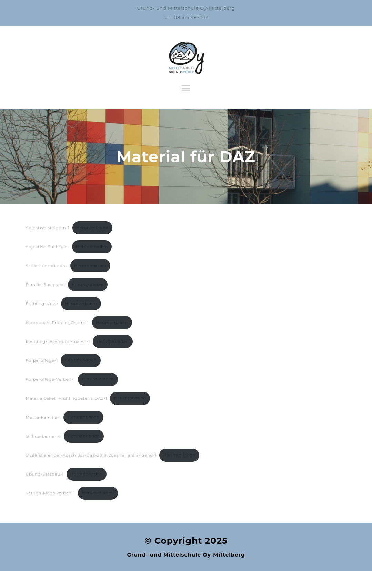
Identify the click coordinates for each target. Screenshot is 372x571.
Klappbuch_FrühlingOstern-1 (57, 322)
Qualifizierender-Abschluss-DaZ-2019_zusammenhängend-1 (91, 454)
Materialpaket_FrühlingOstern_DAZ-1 (66, 398)
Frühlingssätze (42, 303)
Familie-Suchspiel (45, 284)
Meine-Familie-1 (43, 417)
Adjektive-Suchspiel (47, 246)
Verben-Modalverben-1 (50, 492)
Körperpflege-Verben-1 (50, 379)
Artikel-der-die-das (47, 265)
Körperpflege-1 (42, 360)
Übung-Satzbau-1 (45, 473)
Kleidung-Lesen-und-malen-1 (58, 341)
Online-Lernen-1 (43, 436)
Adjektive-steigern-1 (48, 227)
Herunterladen (92, 227)
